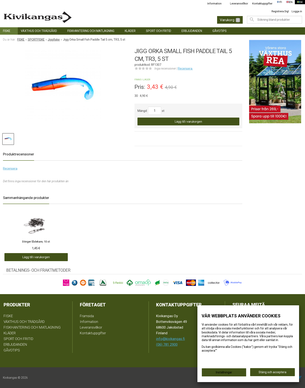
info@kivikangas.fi (170, 339)
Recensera (185, 68)
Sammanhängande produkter (26, 198)
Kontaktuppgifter (260, 3)
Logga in (297, 11)
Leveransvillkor (236, 3)
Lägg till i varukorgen (188, 121)
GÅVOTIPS (219, 31)
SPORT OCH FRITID (158, 31)
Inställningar (224, 373)
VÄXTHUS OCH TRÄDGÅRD (39, 31)
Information (212, 3)
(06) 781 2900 (166, 344)
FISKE (6, 31)
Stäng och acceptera (272, 373)
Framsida (87, 316)
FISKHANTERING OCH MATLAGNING (90, 31)
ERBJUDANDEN (192, 31)
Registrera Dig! (280, 11)
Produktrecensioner (18, 154)
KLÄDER (130, 31)
